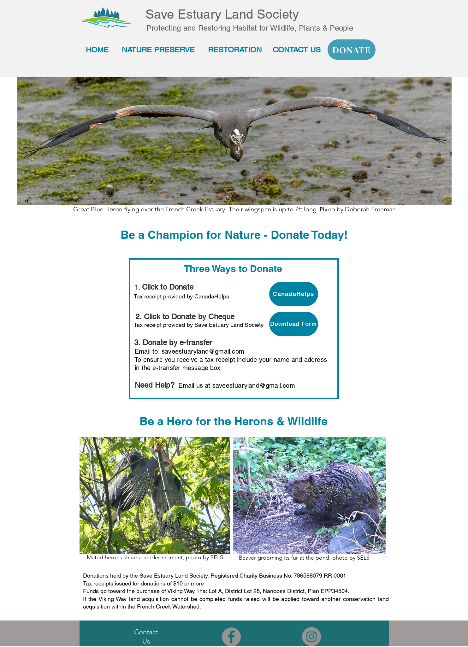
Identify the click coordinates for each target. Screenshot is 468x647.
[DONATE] (352, 49)
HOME (97, 49)
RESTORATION (236, 49)
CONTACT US (298, 49)
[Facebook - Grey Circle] (231, 636)
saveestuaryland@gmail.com (203, 351)
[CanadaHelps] (293, 294)
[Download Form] (293, 324)
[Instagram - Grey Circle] (311, 636)
